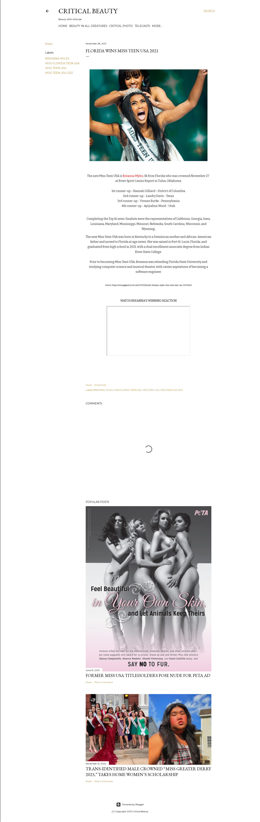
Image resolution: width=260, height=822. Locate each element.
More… (157, 26)
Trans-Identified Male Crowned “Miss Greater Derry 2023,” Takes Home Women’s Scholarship (148, 771)
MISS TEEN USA (55, 68)
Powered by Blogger (130, 804)
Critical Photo (121, 26)
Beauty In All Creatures (88, 26)
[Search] (209, 11)
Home (62, 26)
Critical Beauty (87, 11)
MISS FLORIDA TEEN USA (62, 63)
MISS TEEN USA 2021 (59, 73)
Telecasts (142, 26)
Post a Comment (104, 682)
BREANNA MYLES (57, 58)
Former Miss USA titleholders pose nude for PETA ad (148, 675)
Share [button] (49, 43)
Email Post (100, 385)
